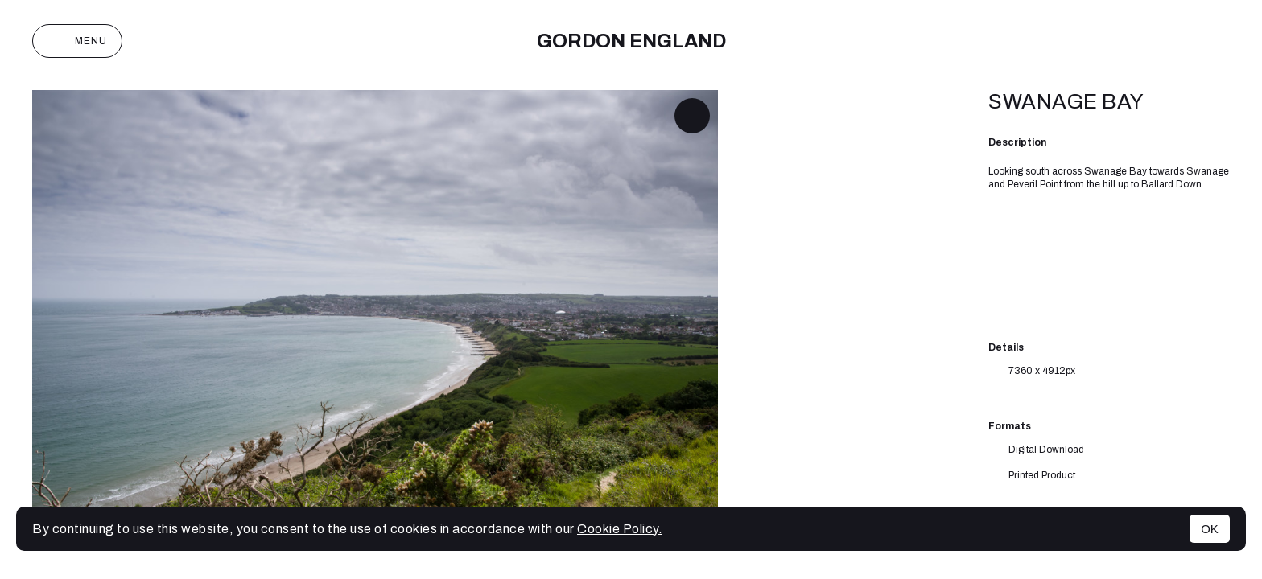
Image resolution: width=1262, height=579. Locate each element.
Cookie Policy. (619, 529)
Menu (77, 41)
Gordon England (631, 41)
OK (1210, 529)
